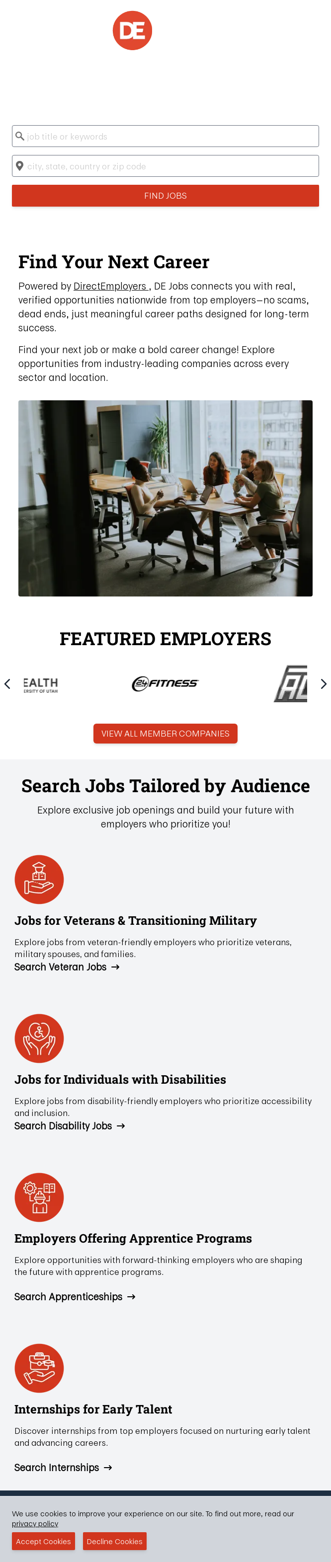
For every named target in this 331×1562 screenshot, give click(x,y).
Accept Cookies (43, 1541)
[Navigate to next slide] (323, 683)
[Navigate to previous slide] (7, 683)
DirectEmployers (111, 286)
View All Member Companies (165, 733)
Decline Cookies (115, 1541)
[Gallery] (165, 682)
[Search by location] (165, 166)
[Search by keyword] (165, 136)
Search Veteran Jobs (67, 967)
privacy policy (35, 1523)
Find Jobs (165, 195)
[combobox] (165, 136)
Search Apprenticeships (75, 1297)
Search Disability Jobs (70, 1126)
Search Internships (63, 1468)
